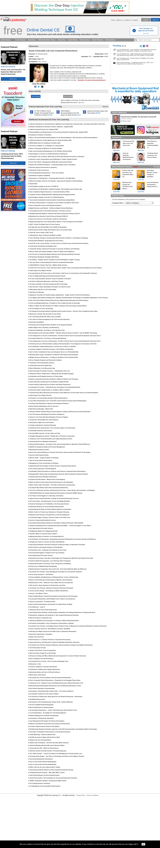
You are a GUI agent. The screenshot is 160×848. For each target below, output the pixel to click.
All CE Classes (6, 40)
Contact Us (127, 20)
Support (135, 20)
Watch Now (13, 79)
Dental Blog (32, 40)
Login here (81, 102)
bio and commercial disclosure (95, 80)
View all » (106, 106)
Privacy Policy (81, 795)
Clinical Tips (62, 40)
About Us (119, 20)
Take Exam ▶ (68, 96)
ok (143, 844)
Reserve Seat (126, 121)
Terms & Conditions (92, 795)
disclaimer (81, 80)
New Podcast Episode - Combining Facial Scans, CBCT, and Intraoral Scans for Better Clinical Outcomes (135, 63)
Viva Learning (42, 61)
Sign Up (155, 20)
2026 (89, 56)
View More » (154, 137)
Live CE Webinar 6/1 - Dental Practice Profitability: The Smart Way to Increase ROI (135, 58)
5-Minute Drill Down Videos (46, 40)
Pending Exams (110, 40)
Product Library (85, 40)
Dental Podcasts (20, 40)
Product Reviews (97, 40)
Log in (146, 20)
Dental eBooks (72, 40)
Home (113, 20)
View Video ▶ (36, 96)
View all (123, 46)
